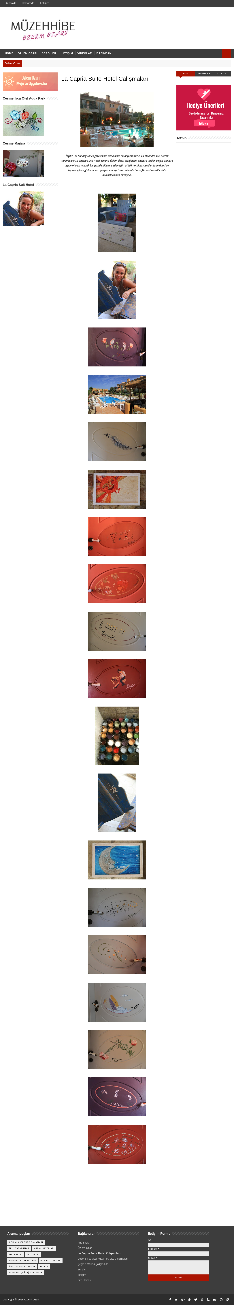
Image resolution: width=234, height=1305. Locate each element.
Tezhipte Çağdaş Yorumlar (25, 1272)
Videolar (84, 53)
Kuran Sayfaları (44, 1248)
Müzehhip (33, 1254)
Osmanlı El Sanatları (22, 1260)
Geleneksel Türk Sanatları (26, 1242)
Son (185, 73)
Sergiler (49, 53)
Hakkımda (28, 3)
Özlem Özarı (27, 53)
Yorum (222, 73)
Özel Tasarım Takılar (22, 1266)
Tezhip (44, 1266)
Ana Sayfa (84, 1242)
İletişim (44, 3)
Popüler (203, 73)
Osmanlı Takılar (50, 1260)
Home (9, 53)
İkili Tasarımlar (19, 1248)
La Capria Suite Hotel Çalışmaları (99, 1253)
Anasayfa (11, 3)
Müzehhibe (15, 1254)
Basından (103, 53)
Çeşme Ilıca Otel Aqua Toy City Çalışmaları (103, 1258)
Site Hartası (84, 1280)
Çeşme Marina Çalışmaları (93, 1264)
